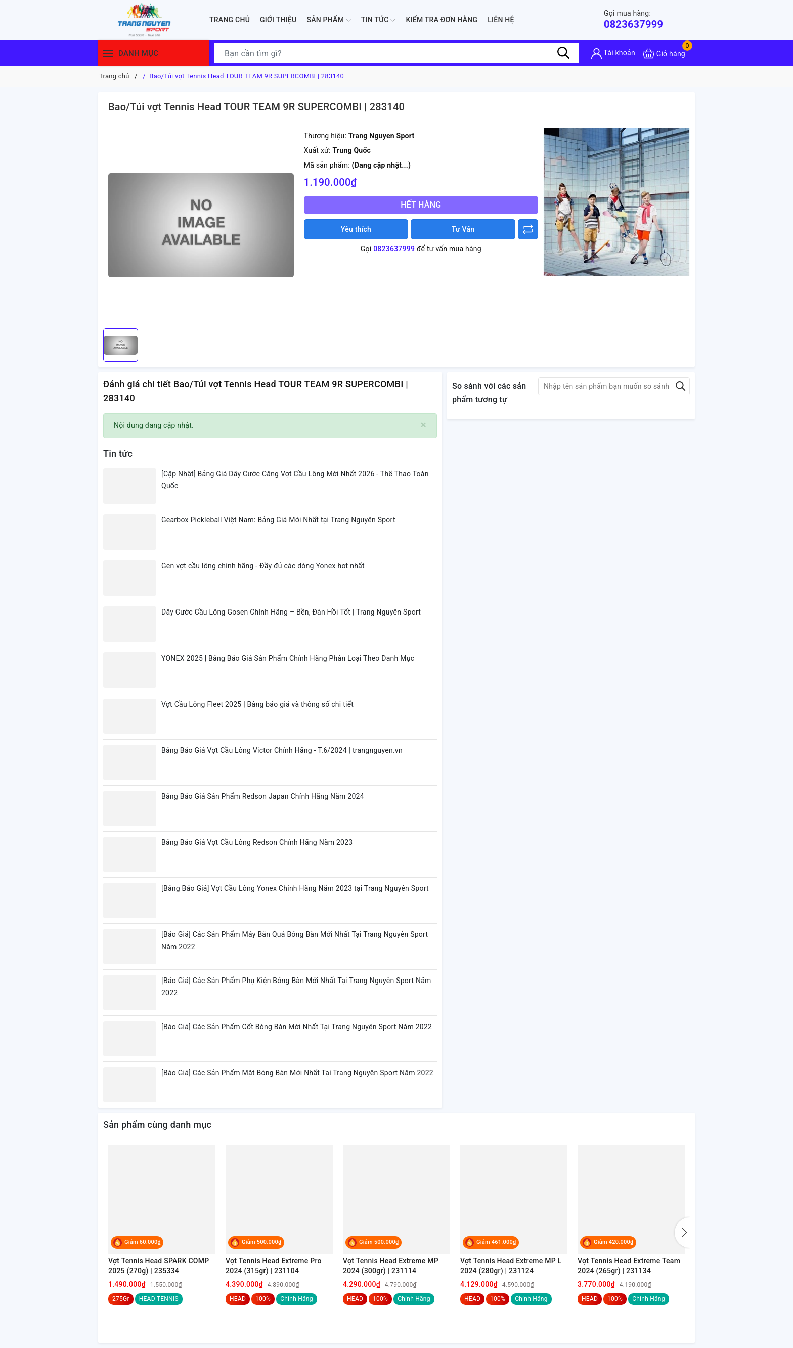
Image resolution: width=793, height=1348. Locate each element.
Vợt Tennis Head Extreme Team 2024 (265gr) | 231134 (629, 1266)
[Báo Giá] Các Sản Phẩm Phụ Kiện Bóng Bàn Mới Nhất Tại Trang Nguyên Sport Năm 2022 (296, 986)
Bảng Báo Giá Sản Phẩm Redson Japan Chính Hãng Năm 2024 (262, 796)
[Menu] (108, 53)
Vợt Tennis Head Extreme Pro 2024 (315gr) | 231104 (274, 1266)
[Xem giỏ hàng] (664, 53)
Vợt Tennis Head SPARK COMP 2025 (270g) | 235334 (158, 1266)
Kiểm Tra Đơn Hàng (441, 20)
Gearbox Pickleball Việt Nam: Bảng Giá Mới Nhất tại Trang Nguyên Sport (278, 520)
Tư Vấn (463, 229)
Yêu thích (356, 229)
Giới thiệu (278, 20)
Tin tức (378, 20)
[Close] (423, 425)
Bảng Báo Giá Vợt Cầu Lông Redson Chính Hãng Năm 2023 (257, 842)
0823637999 (633, 19)
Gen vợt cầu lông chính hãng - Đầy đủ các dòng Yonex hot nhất (263, 566)
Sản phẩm (328, 20)
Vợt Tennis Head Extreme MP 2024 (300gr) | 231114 (390, 1266)
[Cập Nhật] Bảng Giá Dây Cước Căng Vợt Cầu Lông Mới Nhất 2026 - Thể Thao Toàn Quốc (295, 480)
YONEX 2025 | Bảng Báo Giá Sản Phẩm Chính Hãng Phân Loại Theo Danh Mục (287, 658)
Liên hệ (501, 20)
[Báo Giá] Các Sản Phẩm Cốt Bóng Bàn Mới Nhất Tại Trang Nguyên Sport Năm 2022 (296, 1027)
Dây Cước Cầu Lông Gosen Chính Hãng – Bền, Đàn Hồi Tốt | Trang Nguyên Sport (291, 612)
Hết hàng (421, 205)
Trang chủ (229, 20)
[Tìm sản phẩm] (396, 53)
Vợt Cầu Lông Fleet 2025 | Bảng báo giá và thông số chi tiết (257, 704)
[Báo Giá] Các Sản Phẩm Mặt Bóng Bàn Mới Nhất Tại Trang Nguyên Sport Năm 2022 (297, 1073)
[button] (682, 1232)
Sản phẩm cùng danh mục (157, 1124)
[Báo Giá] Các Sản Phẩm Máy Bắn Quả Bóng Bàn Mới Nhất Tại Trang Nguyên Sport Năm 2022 (294, 940)
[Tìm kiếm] (563, 53)
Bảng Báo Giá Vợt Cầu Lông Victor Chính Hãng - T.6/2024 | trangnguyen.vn (282, 750)
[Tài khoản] (613, 53)
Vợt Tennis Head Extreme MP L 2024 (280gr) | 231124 (511, 1266)
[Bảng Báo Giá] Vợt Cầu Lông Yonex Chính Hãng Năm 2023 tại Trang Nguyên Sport (295, 888)
